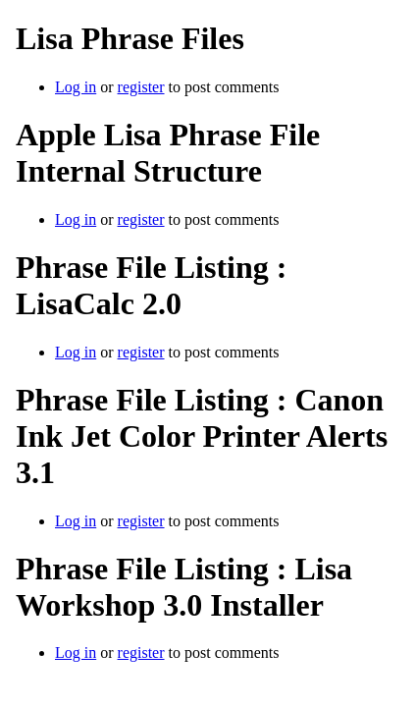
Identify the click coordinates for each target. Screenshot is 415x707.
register (141, 87)
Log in (75, 87)
